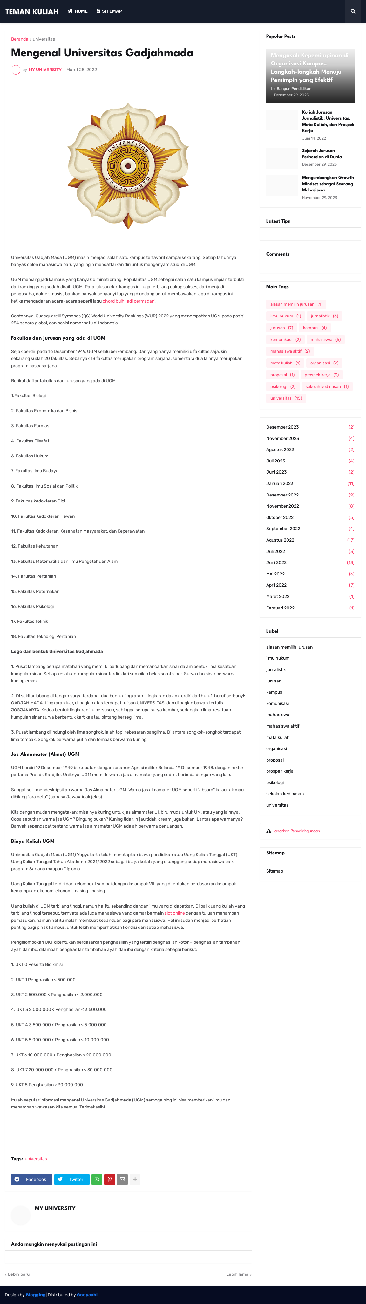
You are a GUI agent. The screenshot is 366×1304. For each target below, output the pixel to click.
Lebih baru (19, 1274)
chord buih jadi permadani (129, 301)
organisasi (324, 363)
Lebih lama (237, 1274)
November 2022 (310, 506)
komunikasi (285, 339)
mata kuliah (285, 363)
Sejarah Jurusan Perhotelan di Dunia (322, 154)
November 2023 (310, 439)
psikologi (282, 386)
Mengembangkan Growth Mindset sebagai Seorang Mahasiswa (328, 184)
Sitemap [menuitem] (109, 11)
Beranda (19, 39)
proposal (282, 374)
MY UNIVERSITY (55, 1208)
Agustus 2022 (310, 540)
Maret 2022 (310, 597)
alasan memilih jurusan (296, 304)
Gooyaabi (87, 1295)
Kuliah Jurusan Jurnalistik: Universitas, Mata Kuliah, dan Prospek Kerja (328, 121)
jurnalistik (324, 316)
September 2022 (310, 529)
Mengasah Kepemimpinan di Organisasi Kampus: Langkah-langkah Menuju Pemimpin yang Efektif (310, 68)
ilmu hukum (285, 316)
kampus (315, 327)
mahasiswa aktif (290, 351)
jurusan (281, 327)
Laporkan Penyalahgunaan (296, 831)
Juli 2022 (310, 552)
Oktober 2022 (310, 518)
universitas (44, 39)
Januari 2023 (310, 484)
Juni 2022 (310, 563)
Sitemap (274, 871)
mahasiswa (326, 339)
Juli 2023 (310, 461)
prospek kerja (322, 374)
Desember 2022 (310, 495)
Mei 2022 (310, 574)
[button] (353, 11)
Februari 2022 (310, 608)
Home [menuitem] (78, 11)
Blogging (36, 1295)
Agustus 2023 (310, 450)
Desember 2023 (310, 427)
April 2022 (310, 585)
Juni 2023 (310, 472)
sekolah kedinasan (327, 386)
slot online (175, 913)
